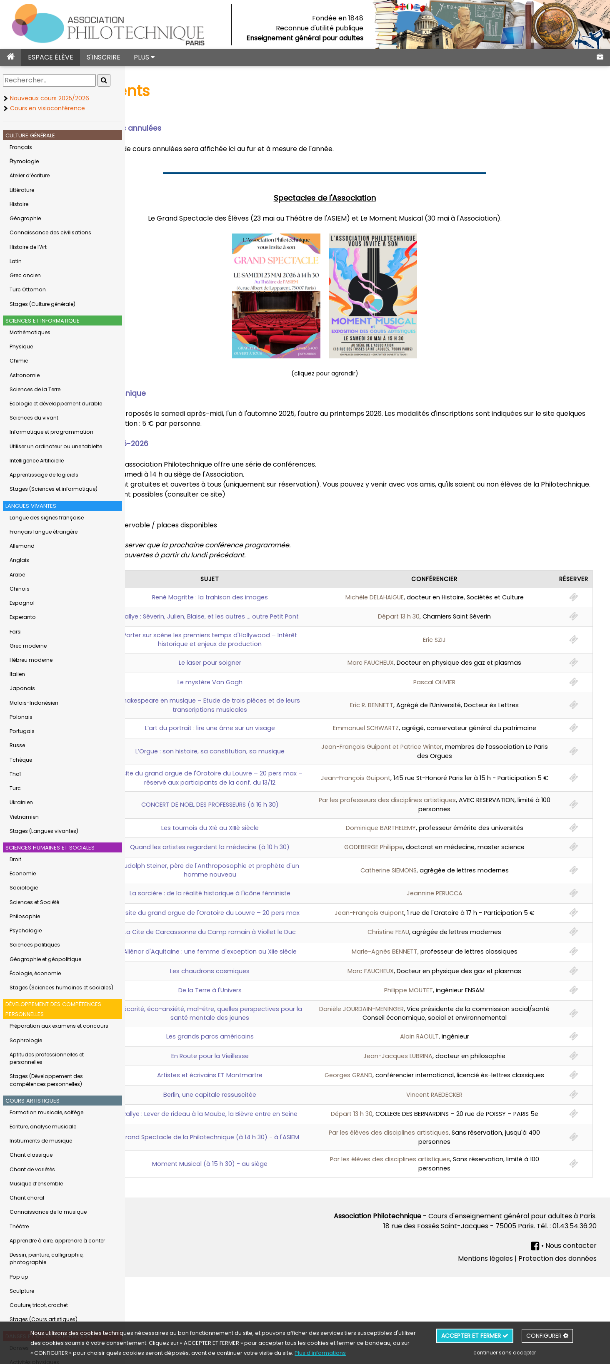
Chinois (20, 588)
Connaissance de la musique (48, 1211)
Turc (15, 788)
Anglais (19, 560)
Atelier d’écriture (30, 175)
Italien (17, 674)
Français (21, 147)
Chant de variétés (32, 1169)
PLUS (144, 57)
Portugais (22, 731)
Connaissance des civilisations (50, 232)
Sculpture (22, 1290)
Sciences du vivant (34, 417)
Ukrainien (21, 802)
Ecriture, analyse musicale (43, 1126)
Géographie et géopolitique (45, 959)
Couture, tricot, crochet (39, 1305)
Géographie (25, 218)
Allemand (22, 545)
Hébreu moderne (31, 659)
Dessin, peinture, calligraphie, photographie (46, 1258)
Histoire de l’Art (28, 247)
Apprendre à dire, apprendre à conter (57, 1240)
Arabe (17, 574)
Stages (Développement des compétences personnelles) (46, 1080)
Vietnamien (24, 816)
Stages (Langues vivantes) (44, 831)
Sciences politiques (35, 944)
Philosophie (25, 916)
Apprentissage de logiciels (44, 474)
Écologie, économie (35, 973)
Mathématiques (30, 332)
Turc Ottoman (28, 289)
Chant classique (31, 1154)
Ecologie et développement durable (56, 403)
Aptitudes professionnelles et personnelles (47, 1058)
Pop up (19, 1276)
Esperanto (23, 617)
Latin (16, 261)
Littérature (22, 190)
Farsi (16, 631)
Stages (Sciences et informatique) (54, 488)
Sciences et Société (34, 902)
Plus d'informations (320, 1353)
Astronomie (25, 375)
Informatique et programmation (51, 431)
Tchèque (21, 759)
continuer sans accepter (504, 1352)
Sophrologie (26, 1040)
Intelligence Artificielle (37, 460)
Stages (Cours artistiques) (44, 1319)
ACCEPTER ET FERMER (474, 1336)
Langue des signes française (47, 517)
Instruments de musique (41, 1140)
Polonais (21, 717)
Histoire (19, 204)
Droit (15, 859)
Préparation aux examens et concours (59, 1025)
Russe (17, 745)
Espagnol (22, 602)
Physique (21, 346)
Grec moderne (28, 645)
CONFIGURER (547, 1336)
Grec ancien (25, 275)
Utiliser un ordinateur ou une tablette (56, 446)
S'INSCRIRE (103, 57)
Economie (23, 873)
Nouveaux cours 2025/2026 (49, 98)
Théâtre (19, 1226)
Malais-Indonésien (34, 702)
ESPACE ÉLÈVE (50, 57)
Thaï (15, 774)
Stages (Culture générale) (42, 304)
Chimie (19, 360)
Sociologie (24, 887)
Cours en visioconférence (47, 108)
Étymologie (24, 161)
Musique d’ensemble (36, 1183)
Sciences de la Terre (35, 389)
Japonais (22, 688)
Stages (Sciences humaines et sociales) (61, 987)
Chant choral (27, 1197)
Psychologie (26, 930)
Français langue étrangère (44, 531)
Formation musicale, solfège (46, 1112)
